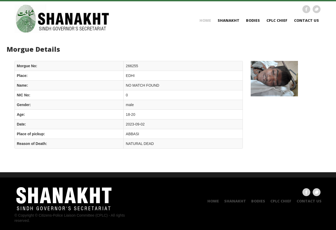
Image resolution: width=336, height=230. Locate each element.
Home (205, 20)
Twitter (317, 9)
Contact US (306, 20)
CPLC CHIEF (276, 20)
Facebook (306, 9)
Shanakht (228, 20)
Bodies (253, 20)
